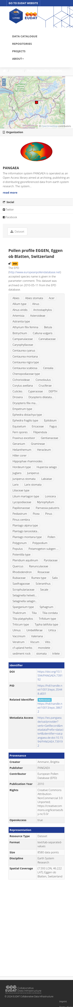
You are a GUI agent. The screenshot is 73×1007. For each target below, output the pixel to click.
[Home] (4, 70)
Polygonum (20, 543)
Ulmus (17, 630)
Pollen (51, 537)
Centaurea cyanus (24, 350)
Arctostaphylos (42, 310)
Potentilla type (22, 554)
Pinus (48, 513)
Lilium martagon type (26, 496)
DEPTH (53, 391)
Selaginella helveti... (25, 595)
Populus (18, 548)
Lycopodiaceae (22, 502)
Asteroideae (37, 315)
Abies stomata (34, 298)
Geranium (19, 444)
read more (10, 192)
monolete (44, 648)
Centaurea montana (25, 356)
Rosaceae (44, 572)
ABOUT (18, 58)
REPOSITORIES (22, 44)
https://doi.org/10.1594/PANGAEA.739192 (50, 675)
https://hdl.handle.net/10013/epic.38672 (50, 707)
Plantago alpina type (25, 525)
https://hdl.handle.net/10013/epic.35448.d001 (50, 689)
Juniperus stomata (24, 479)
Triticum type (21, 624)
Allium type (19, 304)
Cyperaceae (35, 391)
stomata (41, 653)
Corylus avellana (23, 385)
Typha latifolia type (46, 624)
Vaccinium (19, 636)
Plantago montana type (27, 537)
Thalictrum (19, 613)
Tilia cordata (49, 613)
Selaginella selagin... (25, 601)
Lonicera (50, 496)
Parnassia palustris (47, 508)
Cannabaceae (47, 339)
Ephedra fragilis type (25, 420)
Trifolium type (47, 618)
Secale (44, 589)
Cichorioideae (21, 380)
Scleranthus (43, 583)
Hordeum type (22, 467)
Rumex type (38, 578)
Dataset (16, 70)
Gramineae (38, 444)
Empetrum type (22, 409)
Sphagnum (46, 607)
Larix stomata (32, 484)
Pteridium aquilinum (25, 560)
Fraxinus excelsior (24, 438)
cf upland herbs (22, 648)
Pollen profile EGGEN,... (46, 70)
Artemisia (18, 315)
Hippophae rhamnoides (27, 461)
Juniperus (33, 473)
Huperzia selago (47, 467)
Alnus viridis (20, 310)
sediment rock (22, 653)
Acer (51, 298)
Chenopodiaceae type (26, 374)
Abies (16, 298)
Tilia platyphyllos (23, 618)
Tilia (34, 613)
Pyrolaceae (50, 560)
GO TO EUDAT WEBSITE (23, 3)
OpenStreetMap (50, 126)
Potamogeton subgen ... (43, 548)
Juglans (17, 473)
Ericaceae (38, 426)
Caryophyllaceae (23, 344)
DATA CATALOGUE (24, 36)
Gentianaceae (49, 438)
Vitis (47, 642)
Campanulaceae (23, 339)
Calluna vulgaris (42, 333)
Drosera (18, 397)
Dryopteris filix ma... (25, 403)
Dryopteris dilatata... (41, 397)
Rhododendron (22, 572)
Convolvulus (43, 380)
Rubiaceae (19, 578)
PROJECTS (18, 51)
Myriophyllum (45, 502)
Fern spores (20, 432)
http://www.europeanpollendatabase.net (34, 272)
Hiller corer (20, 455)
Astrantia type (21, 321)
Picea (36, 513)
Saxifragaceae (21, 583)
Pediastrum (20, 513)
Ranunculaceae (38, 566)
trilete (56, 653)
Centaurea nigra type (26, 362)
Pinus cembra (21, 519)
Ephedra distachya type (27, 414)
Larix (16, 484)
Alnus (35, 304)
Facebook (10, 217)
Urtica (52, 630)
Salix (55, 578)
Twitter (8, 209)
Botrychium (20, 333)
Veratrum (19, 642)
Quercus (18, 566)
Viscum (34, 642)
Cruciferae (45, 385)
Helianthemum (22, 449)
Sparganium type (23, 607)
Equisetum (19, 426)
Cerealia (48, 368)
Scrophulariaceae (23, 589)
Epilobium (50, 420)
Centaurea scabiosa (25, 368)
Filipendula (40, 432)
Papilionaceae (21, 508)
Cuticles (17, 391)
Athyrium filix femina (25, 327)
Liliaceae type (21, 490)
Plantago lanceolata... (26, 531)
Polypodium (39, 543)
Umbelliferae (34, 630)
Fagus (53, 426)
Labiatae (46, 479)
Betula (48, 327)
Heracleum (44, 449)
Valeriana (37, 636)
